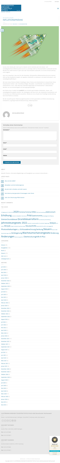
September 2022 (5, 316)
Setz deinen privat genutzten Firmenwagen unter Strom (19, 193)
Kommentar (6, 130)
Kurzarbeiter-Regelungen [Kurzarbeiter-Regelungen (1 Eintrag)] (44, 223)
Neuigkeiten (6, 17)
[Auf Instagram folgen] (5, 421)
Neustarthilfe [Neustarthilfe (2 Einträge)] (31, 226)
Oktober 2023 (4, 283)
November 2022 (5, 311)
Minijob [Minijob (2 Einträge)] (7, 226)
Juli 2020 (3, 383)
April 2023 (3, 300)
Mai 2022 (3, 327)
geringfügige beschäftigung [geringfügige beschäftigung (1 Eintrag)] (48, 215)
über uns (3, 256)
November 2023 (5, 280)
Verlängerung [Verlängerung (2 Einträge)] (16, 233)
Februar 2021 (4, 363)
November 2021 (5, 341)
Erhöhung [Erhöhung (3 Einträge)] (6, 215)
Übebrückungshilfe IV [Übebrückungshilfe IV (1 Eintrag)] (19, 237)
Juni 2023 (3, 294)
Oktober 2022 (4, 314)
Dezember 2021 (5, 338)
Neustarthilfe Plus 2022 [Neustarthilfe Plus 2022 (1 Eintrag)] (41, 226)
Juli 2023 (3, 291)
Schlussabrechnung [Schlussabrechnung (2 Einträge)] (28, 229)
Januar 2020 (4, 399)
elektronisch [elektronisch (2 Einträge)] (50, 212)
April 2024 (3, 275)
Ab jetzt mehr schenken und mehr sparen (16, 189)
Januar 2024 (4, 278)
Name (5, 142)
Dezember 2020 (5, 369)
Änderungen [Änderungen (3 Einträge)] (7, 236)
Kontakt (57, 1)
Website (5, 155)
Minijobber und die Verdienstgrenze (14, 185)
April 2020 (3, 391)
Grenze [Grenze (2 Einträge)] (4, 219)
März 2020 (4, 393)
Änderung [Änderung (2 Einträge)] (55, 233)
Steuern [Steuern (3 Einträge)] (47, 229)
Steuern (11, 17)
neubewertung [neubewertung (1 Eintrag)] (17, 226)
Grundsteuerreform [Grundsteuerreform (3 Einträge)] (28, 219)
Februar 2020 (4, 396)
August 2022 (4, 319)
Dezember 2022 (5, 308)
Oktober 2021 (4, 344)
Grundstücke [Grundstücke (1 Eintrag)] (41, 219)
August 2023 (4, 289)
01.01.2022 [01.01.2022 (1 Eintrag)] (9, 212)
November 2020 (5, 371)
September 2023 (5, 286)
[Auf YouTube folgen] (15, 421)
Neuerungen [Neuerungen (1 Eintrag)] (22, 226)
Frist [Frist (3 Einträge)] (29, 215)
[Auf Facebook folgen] (3, 421)
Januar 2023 (4, 305)
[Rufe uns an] (10, 421)
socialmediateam (23, 24)
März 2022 (4, 333)
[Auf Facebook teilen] (29, 105)
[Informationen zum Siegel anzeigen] (54, 453)
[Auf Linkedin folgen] (12, 421)
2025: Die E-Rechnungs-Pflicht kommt (14, 197)
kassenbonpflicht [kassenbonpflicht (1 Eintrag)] (35, 223)
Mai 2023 (3, 297)
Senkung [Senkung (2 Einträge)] (39, 229)
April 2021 (3, 358)
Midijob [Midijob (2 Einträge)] (53, 223)
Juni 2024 (3, 269)
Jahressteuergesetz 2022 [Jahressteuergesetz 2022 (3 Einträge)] (14, 222)
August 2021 (4, 349)
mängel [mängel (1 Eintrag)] (12, 226)
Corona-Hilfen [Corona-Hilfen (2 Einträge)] (30, 212)
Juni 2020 (3, 385)
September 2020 (5, 377)
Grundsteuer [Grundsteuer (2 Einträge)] (12, 219)
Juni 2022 (3, 325)
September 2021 (5, 347)
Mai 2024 (3, 272)
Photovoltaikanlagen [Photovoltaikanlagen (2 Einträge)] (9, 229)
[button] (58, 8)
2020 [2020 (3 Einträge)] (16, 211)
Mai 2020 (3, 388)
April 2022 (3, 330)
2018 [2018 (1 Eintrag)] (12, 212)
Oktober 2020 (4, 374)
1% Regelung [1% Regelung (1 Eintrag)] (3, 212)
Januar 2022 (4, 336)
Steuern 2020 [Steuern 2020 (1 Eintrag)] (54, 229)
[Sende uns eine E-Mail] (8, 421)
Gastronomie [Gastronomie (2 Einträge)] (37, 215)
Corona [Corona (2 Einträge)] (22, 212)
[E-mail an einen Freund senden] (31, 105)
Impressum (22, 458)
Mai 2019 (3, 402)
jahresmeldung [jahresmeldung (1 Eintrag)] (47, 219)
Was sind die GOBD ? (10, 181)
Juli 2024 (3, 267)
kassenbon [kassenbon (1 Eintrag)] (29, 223)
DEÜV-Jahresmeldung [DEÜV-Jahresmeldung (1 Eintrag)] (41, 212)
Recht (2, 250)
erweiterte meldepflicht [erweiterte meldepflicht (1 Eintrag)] (16, 215)
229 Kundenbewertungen (54, 451)
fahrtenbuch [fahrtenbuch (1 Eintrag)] (24, 215)
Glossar (3, 245)
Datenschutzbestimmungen (33, 458)
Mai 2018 (3, 405)
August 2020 (4, 380)
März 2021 (4, 360)
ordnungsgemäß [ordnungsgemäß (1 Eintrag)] (49, 226)
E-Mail (5, 149)
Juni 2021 (3, 355)
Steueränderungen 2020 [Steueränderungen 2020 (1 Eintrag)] (6, 233)
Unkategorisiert (5, 259)
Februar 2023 (4, 302)
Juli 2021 (3, 352)
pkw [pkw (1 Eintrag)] (19, 229)
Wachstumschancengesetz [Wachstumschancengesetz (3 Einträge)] (36, 232)
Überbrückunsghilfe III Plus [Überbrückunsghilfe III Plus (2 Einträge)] (34, 237)
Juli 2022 (3, 322)
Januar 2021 (4, 366)
